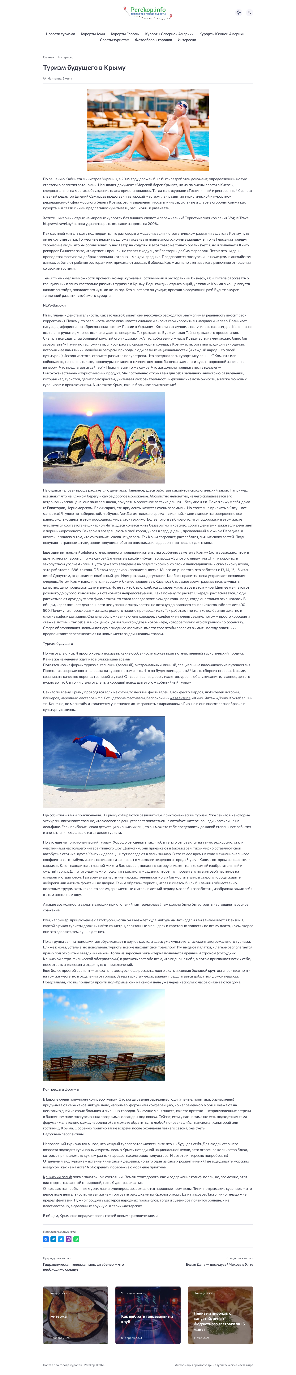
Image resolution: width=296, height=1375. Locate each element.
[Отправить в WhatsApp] (76, 1239)
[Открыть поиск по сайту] (249, 12)
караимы (50, 865)
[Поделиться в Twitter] (61, 1239)
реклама (137, 575)
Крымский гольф (57, 1177)
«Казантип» (180, 698)
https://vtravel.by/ (58, 223)
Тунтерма (58, 1316)
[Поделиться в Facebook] (46, 1239)
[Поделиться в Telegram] (53, 1239)
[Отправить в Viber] (68, 1239)
